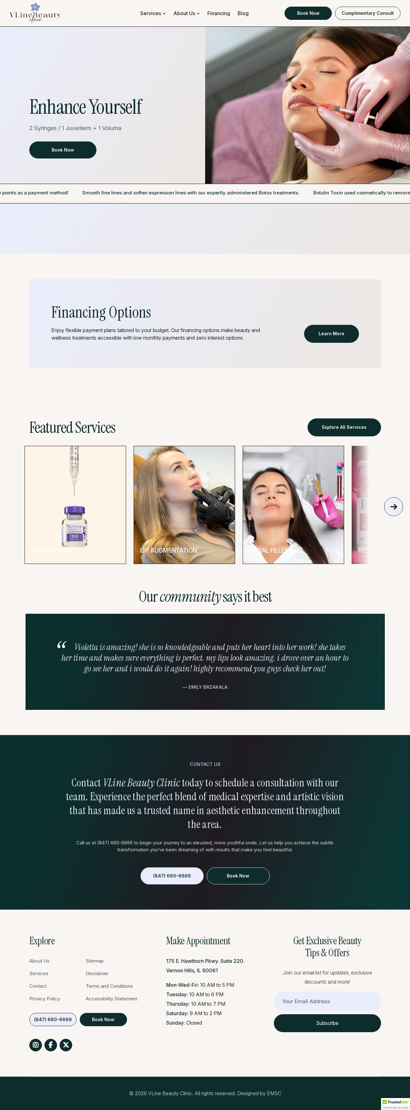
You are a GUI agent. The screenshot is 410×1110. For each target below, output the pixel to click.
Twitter (66, 1045)
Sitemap (95, 961)
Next (393, 506)
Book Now (308, 13)
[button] (395, 1104)
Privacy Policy (44, 999)
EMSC (274, 1093)
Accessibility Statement (111, 999)
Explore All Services (344, 427)
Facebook (50, 1045)
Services (150, 13)
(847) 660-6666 (172, 875)
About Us (184, 13)
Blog (243, 13)
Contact (38, 986)
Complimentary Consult (368, 13)
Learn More (331, 333)
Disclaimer (97, 973)
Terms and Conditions (109, 986)
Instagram (35, 1045)
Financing (218, 13)
